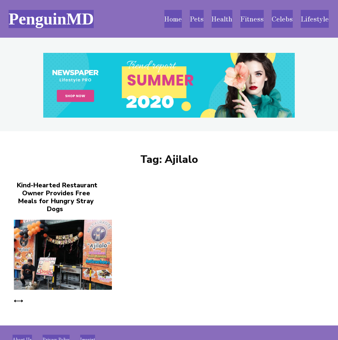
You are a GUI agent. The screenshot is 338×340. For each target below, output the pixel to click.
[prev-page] (18, 290)
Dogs (45, 261)
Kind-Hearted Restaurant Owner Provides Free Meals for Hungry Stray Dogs (56, 192)
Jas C (65, 261)
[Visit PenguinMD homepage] (51, 19)
